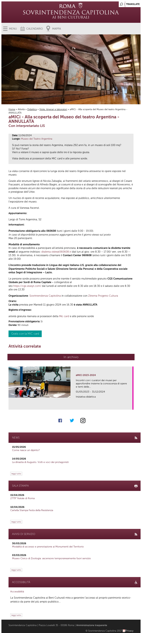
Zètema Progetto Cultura (103, 295)
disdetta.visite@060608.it (56, 251)
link (131, 405)
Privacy (129, 630)
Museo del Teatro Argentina (36, 138)
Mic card (64, 316)
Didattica (32, 109)
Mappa (56, 28)
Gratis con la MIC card (25, 333)
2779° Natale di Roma (22, 498)
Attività (21, 109)
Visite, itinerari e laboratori (53, 109)
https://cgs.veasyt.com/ (27, 286)
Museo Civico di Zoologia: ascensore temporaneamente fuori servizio (51, 558)
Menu (13, 28)
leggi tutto (16, 473)
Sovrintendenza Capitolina (45, 295)
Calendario (34, 28)
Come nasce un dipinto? (26, 450)
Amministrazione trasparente (91, 625)
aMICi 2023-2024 (86, 375)
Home (12, 109)
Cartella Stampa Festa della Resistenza (31, 510)
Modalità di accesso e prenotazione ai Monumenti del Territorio (48, 546)
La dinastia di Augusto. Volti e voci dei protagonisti (40, 462)
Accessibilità (17, 591)
